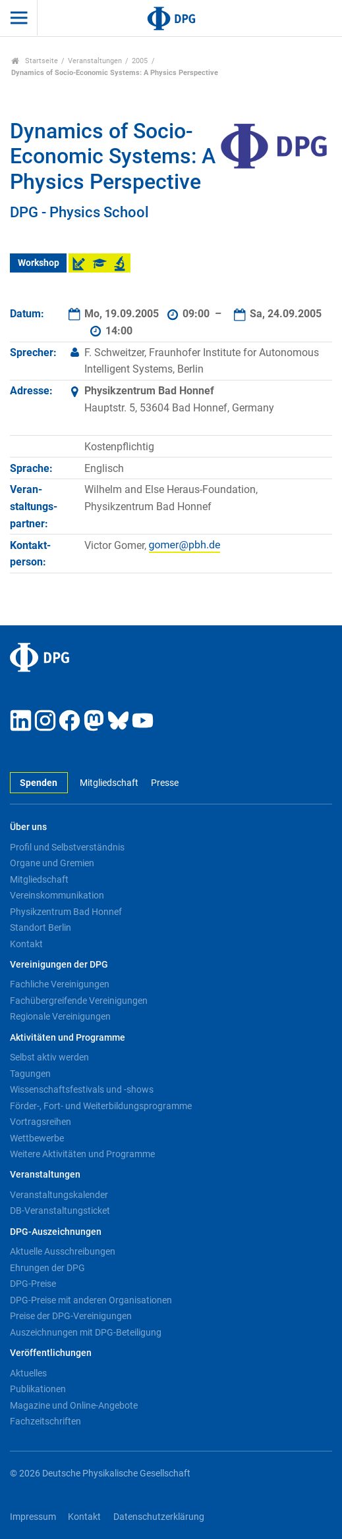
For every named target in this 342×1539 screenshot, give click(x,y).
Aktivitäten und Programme (67, 1037)
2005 (140, 61)
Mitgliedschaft (109, 783)
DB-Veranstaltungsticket (60, 1210)
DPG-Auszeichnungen (55, 1232)
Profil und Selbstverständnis (67, 847)
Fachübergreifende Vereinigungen (79, 1000)
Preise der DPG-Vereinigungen (71, 1316)
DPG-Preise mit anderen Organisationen (91, 1300)
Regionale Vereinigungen (60, 1016)
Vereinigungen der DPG (59, 964)
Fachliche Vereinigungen (59, 984)
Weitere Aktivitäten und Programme (82, 1154)
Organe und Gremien (52, 863)
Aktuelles (28, 1373)
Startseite (34, 61)
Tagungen (30, 1073)
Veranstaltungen (95, 61)
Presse (165, 783)
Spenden (38, 783)
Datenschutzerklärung (158, 1517)
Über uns (28, 827)
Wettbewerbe (37, 1138)
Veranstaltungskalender (59, 1194)
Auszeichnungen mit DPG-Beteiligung (85, 1332)
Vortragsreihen (40, 1121)
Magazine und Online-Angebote (74, 1405)
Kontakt (26, 944)
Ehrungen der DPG (47, 1268)
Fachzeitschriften (45, 1421)
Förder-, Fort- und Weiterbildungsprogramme (101, 1106)
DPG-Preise (33, 1283)
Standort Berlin (40, 927)
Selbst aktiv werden (49, 1057)
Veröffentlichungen (51, 1353)
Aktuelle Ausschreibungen (62, 1251)
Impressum (33, 1517)
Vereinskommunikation (57, 895)
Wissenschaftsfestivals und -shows (82, 1089)
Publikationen (38, 1389)
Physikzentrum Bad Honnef (66, 911)
